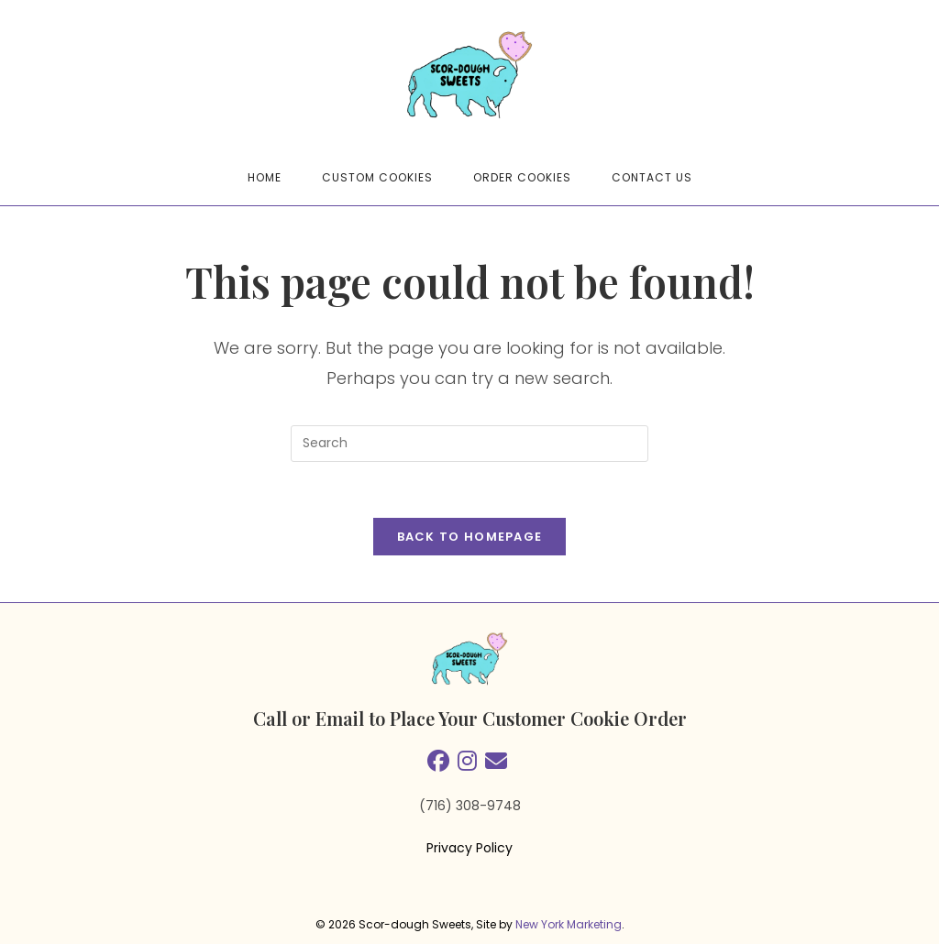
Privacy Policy (469, 848)
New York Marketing (568, 924)
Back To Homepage (470, 536)
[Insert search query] (469, 443)
